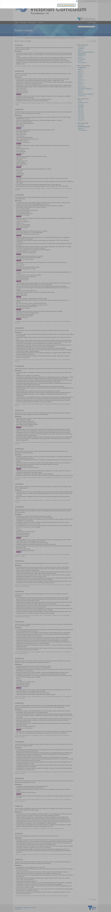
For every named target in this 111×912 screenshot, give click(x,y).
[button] (93, 26)
